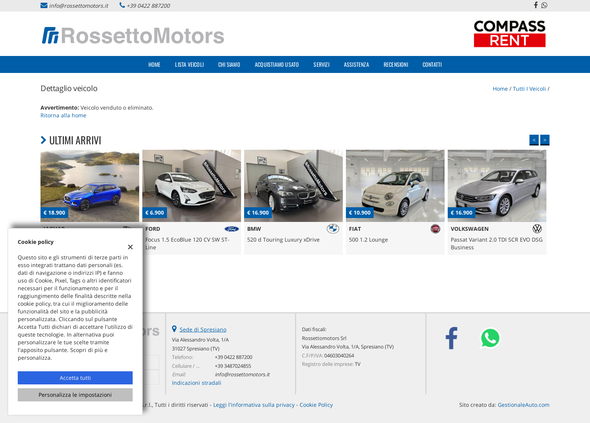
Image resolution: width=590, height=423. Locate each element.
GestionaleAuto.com (524, 404)
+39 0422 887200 (148, 5)
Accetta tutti (75, 377)
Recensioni (396, 64)
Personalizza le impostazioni (75, 394)
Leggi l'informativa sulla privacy (254, 404)
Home (154, 64)
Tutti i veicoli (529, 88)
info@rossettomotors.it (78, 5)
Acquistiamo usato (277, 64)
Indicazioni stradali (196, 382)
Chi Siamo (229, 64)
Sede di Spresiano (203, 329)
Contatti (432, 64)
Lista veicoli (189, 64)
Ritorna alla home (63, 115)
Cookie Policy (316, 404)
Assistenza (356, 64)
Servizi (321, 64)
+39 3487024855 (233, 365)
